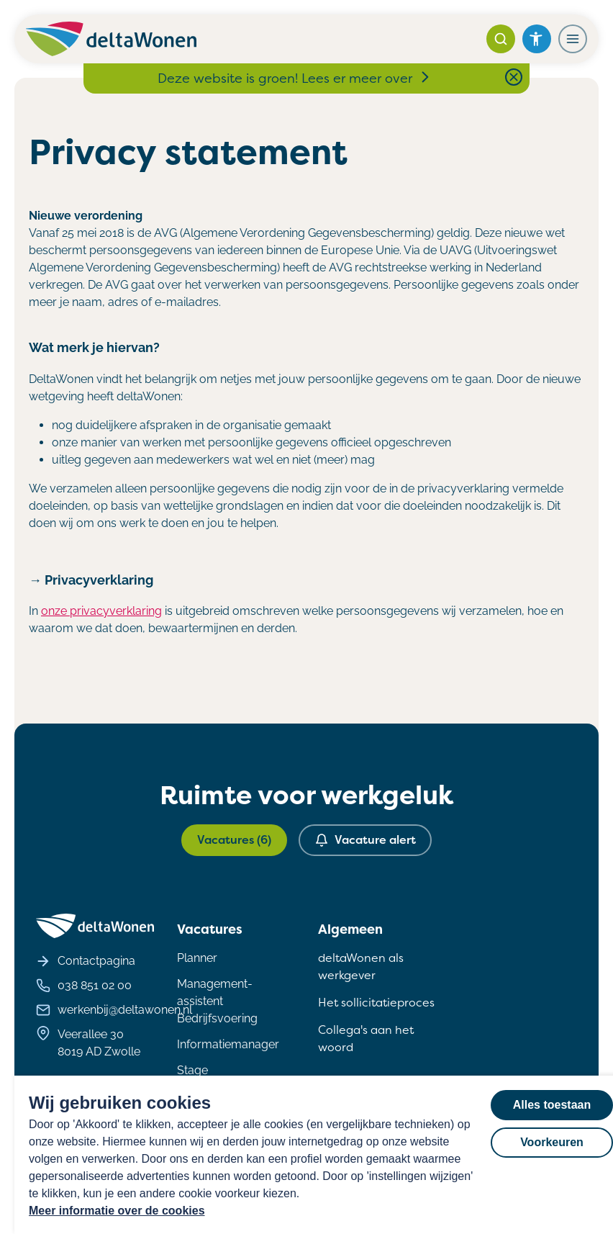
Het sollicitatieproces (376, 1002)
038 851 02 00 (84, 985)
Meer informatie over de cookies (117, 1210)
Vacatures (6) (234, 840)
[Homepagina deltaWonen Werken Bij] (111, 39)
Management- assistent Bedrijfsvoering (217, 1001)
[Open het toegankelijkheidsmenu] (536, 38)
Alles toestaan (552, 1105)
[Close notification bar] (513, 77)
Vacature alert (365, 840)
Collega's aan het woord (366, 1038)
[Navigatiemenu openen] (572, 38)
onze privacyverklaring (101, 611)
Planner (197, 958)
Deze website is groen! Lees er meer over (295, 78)
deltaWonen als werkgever (361, 966)
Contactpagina (85, 961)
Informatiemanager (228, 1044)
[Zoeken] (500, 38)
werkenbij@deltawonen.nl (114, 1010)
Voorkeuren (552, 1142)
